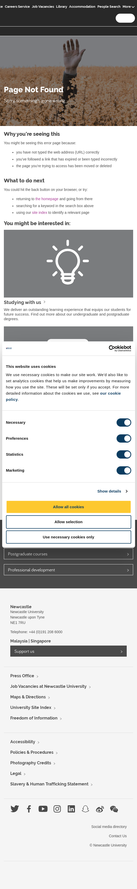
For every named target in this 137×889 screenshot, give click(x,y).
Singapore (41, 641)
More (127, 7)
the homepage (47, 199)
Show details (109, 491)
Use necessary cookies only (68, 537)
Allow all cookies (68, 507)
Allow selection (68, 522)
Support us (24, 651)
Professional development (31, 570)
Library (61, 7)
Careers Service (17, 7)
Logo (9, 11)
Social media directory (109, 827)
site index (39, 212)
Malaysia (19, 641)
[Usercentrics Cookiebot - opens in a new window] (108, 348)
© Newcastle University (108, 845)
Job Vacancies (43, 7)
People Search (109, 7)
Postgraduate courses (28, 554)
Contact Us (118, 836)
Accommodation (82, 7)
